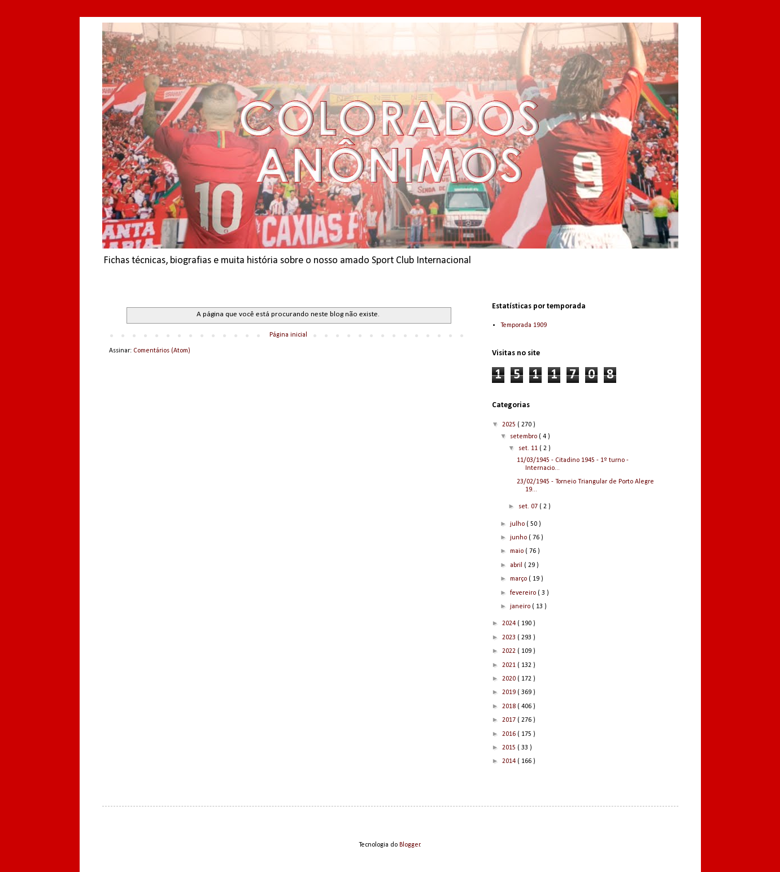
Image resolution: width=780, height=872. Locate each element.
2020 (509, 678)
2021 (509, 665)
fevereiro (524, 593)
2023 (509, 637)
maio (517, 551)
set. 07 (528, 506)
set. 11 (528, 448)
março (519, 578)
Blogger (409, 845)
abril (517, 565)
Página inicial (288, 335)
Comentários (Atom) (161, 350)
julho (518, 524)
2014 (509, 761)
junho (519, 537)
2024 (509, 623)
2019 (509, 692)
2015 (509, 747)
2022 (509, 651)
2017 (509, 720)
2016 (509, 734)
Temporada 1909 (523, 325)
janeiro (521, 606)
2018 (509, 706)
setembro (524, 436)
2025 (509, 424)
